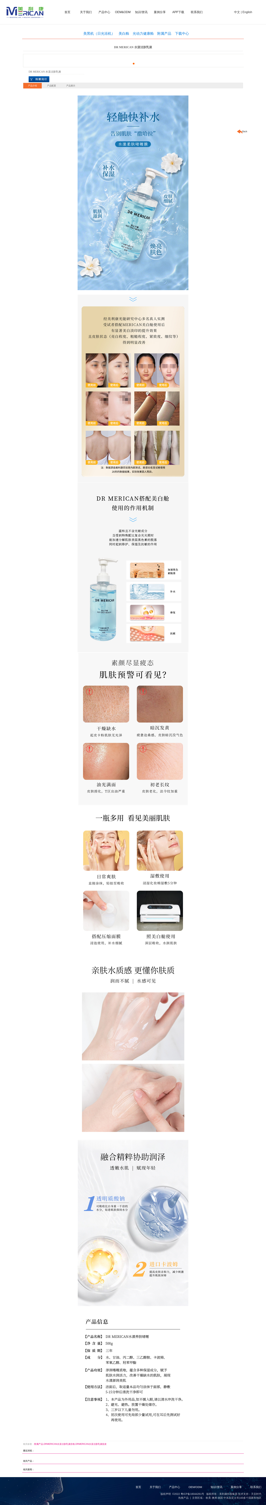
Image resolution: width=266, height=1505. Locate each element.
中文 (237, 12)
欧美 (208, 1497)
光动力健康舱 (143, 33)
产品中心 (104, 12)
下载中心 (182, 33)
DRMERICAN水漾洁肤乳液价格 (59, 1444)
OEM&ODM (123, 12)
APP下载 (178, 12)
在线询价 (39, 79)
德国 (220, 1497)
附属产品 (164, 33)
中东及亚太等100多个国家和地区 (242, 1497)
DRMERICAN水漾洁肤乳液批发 (91, 1444)
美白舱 (124, 33)
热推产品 (183, 1497)
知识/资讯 (141, 12)
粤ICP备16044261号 (192, 1493)
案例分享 (160, 12)
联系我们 (197, 12)
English (247, 12)
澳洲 (214, 1497)
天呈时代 (256, 1493)
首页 (67, 12)
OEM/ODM (195, 1487)
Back (242, 131)
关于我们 (86, 12)
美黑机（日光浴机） (99, 33)
